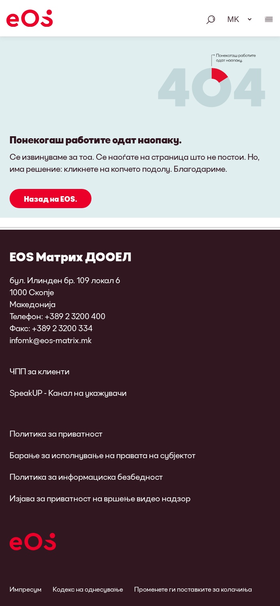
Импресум (26, 589)
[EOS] (29, 20)
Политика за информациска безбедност (86, 476)
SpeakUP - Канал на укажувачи (68, 392)
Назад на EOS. (50, 199)
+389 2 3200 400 (75, 316)
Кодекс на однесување (88, 589)
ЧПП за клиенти (40, 371)
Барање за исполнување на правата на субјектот (103, 455)
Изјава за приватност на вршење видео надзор (100, 498)
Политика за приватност (56, 433)
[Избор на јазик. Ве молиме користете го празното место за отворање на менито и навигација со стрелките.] (237, 19)
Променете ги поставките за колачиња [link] (193, 589)
